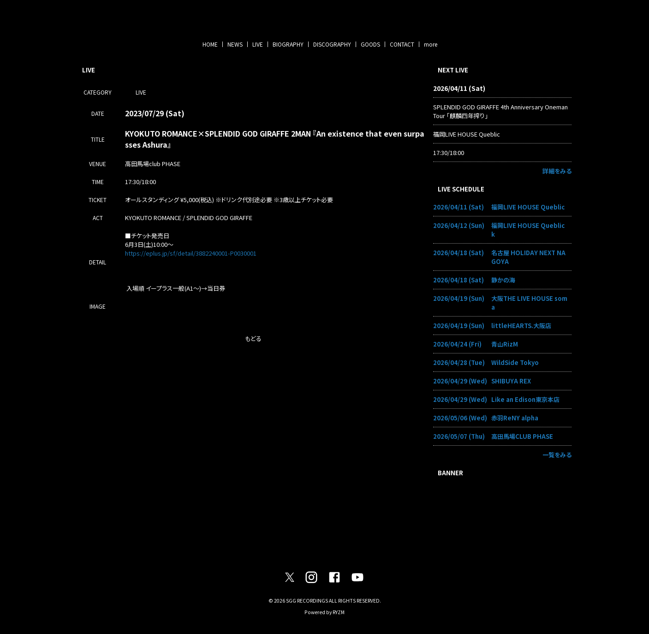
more (430, 44)
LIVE (257, 44)
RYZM (339, 612)
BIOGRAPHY (288, 44)
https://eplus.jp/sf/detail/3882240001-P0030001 (190, 253)
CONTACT (402, 44)
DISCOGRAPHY (332, 44)
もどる (253, 338)
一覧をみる (557, 454)
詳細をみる (557, 171)
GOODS (370, 44)
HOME (210, 44)
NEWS (235, 44)
